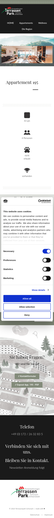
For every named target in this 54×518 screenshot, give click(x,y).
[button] (27, 385)
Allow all (27, 298)
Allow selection (27, 306)
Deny (27, 315)
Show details (38, 290)
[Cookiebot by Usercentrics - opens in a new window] (38, 201)
